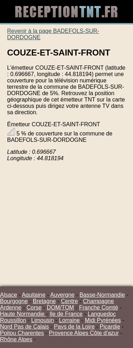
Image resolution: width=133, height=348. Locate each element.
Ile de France (66, 314)
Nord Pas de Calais (24, 327)
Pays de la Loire (74, 327)
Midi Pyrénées (103, 320)
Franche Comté (98, 307)
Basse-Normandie (102, 295)
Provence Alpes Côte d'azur (84, 333)
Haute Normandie (23, 314)
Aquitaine (33, 295)
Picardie (110, 327)
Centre (69, 301)
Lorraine (69, 320)
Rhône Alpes (16, 339)
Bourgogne (14, 301)
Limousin (42, 320)
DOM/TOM (60, 307)
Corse (34, 307)
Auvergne (62, 295)
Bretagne (44, 301)
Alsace (8, 295)
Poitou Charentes (22, 333)
